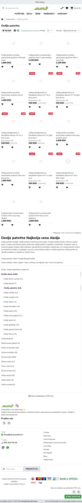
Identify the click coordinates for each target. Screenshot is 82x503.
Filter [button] (6, 30)
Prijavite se (32, 469)
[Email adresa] (14, 469)
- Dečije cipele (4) (8, 320)
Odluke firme (48, 459)
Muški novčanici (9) (8, 384)
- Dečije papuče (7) (9, 283)
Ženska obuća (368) (8, 357)
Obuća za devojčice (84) (10, 348)
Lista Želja (47, 446)
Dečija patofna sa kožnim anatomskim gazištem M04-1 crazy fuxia (67, 57)
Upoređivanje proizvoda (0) (30, 31)
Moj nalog (47, 436)
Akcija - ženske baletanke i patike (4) (15, 269)
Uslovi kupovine (49, 439)
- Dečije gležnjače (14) (10, 325)
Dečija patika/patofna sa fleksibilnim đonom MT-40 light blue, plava (68, 95)
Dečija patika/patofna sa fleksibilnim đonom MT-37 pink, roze (40, 175)
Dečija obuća (10, 19)
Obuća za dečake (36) (9, 352)
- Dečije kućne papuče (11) (11, 315)
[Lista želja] (67, 8)
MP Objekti (47, 453)
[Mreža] (15, 30)
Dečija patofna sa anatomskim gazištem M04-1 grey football (40, 56)
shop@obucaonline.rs (12, 434)
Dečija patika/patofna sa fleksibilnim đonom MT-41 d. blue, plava (12, 135)
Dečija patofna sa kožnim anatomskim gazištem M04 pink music (13, 57)
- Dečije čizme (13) (9, 334)
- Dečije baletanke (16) (10, 306)
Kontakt (46, 449)
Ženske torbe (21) (8, 361)
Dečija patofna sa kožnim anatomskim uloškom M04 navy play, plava (13, 175)
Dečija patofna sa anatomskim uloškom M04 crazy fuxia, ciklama (12, 215)
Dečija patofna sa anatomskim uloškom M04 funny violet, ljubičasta (40, 215)
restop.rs (21, 484)
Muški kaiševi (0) (7, 380)
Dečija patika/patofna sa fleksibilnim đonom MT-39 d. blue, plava (39, 95)
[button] (40, 2)
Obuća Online (7, 479)
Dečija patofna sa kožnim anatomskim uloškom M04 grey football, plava (68, 135)
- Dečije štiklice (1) (9, 302)
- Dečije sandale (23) (9, 292)
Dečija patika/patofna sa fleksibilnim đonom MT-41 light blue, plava (40, 135)
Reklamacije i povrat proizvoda (54, 442)
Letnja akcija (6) (7, 338)
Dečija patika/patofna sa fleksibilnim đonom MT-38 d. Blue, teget (67, 175)
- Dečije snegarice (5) (9, 297)
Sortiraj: (59, 30)
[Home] (2, 19)
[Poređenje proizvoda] (62, 8)
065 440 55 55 (9, 442)
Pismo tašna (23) (7, 366)
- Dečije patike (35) (9, 311)
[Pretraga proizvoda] (13, 8)
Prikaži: (42, 30)
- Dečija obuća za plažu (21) (12, 279)
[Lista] (18, 30)
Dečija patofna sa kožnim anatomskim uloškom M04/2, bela (12, 95)
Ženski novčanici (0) (8, 371)
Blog (45, 456)
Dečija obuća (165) (9, 274)
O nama (46, 432)
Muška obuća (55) (8, 375)
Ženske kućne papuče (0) (10, 343)
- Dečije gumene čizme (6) (11, 329)
